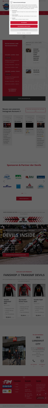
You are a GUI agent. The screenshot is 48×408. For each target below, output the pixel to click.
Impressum (24, 32)
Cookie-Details (28, 32)
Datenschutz (19, 32)
